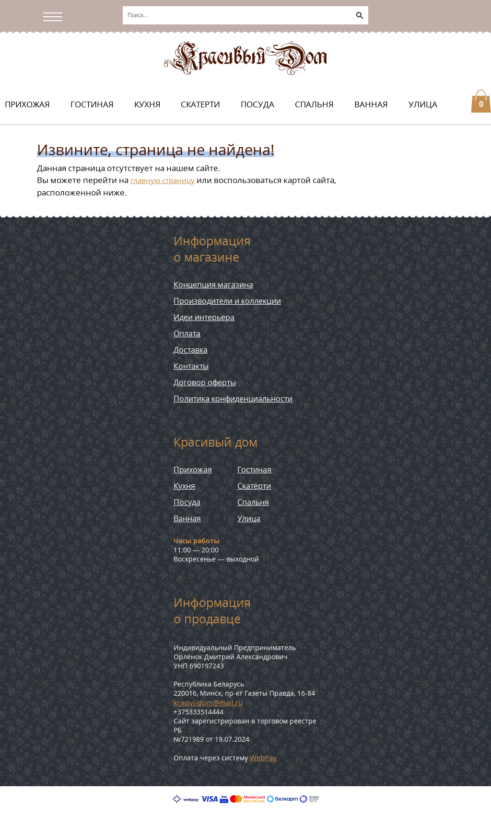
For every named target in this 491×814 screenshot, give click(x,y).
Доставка (191, 349)
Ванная (371, 104)
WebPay (263, 757)
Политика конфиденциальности (233, 398)
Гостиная (92, 104)
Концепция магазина (213, 284)
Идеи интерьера (204, 317)
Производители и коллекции (227, 301)
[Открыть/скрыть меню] (55, 17)
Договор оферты (205, 382)
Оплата (187, 333)
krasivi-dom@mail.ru (208, 702)
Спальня (314, 104)
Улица (423, 104)
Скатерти (200, 104)
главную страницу (162, 180)
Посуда (257, 104)
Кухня (147, 104)
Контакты (191, 366)
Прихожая (27, 104)
